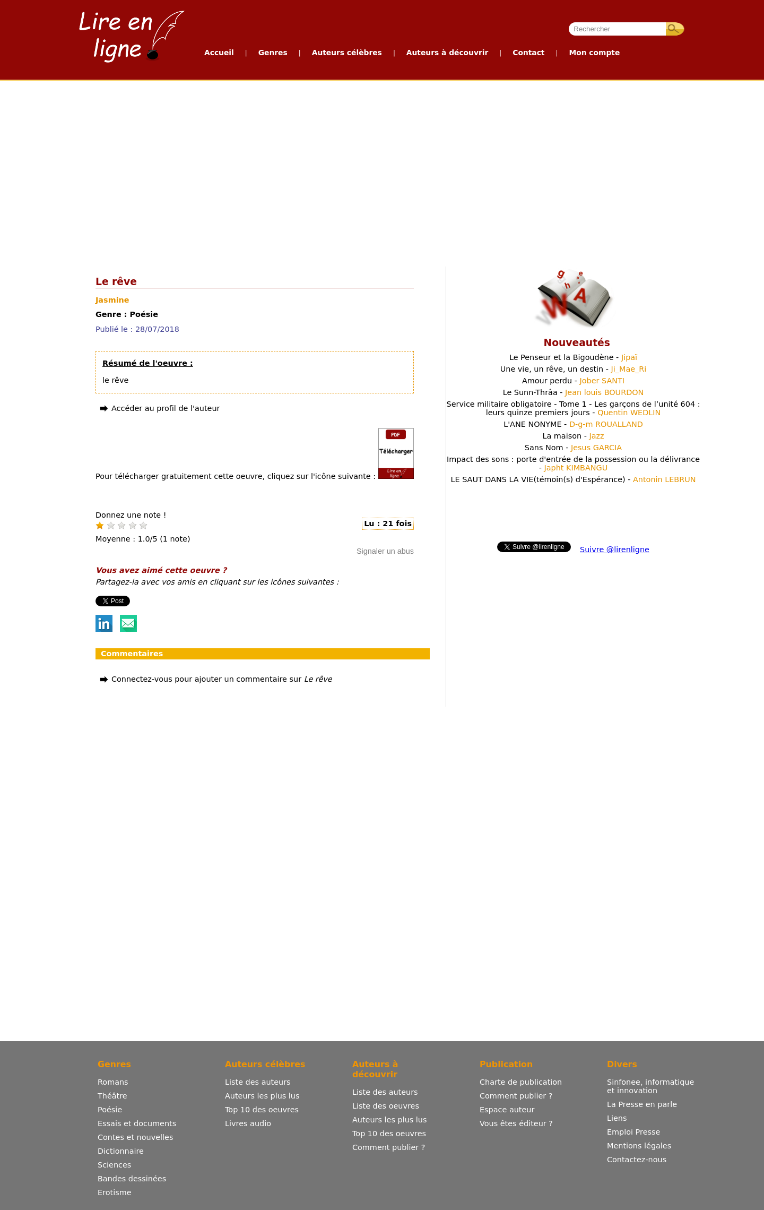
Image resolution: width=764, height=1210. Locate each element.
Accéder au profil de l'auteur (165, 408)
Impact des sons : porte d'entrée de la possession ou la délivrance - (573, 463)
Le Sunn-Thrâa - (573, 392)
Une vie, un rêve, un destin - (573, 369)
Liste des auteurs (258, 1082)
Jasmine (112, 300)
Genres (273, 52)
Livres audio (248, 1123)
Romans (113, 1082)
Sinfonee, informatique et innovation (650, 1086)
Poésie (110, 1109)
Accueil (219, 52)
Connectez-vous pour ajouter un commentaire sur (221, 679)
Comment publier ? (388, 1147)
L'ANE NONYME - (573, 424)
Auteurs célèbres (347, 52)
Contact (528, 52)
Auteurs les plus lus (262, 1096)
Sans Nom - (573, 447)
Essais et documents (137, 1123)
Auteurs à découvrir (447, 52)
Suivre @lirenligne (614, 549)
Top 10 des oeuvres (262, 1109)
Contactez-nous (636, 1159)
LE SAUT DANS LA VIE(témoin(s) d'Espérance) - (573, 479)
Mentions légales (639, 1146)
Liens (617, 1118)
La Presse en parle (642, 1104)
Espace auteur (507, 1109)
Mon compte (594, 52)
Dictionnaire (121, 1151)
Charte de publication (521, 1082)
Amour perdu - (573, 380)
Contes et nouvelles (135, 1137)
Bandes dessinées (132, 1178)
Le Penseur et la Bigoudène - (573, 357)
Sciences (114, 1165)
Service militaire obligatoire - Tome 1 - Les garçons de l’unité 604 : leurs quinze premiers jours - (573, 408)
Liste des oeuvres (385, 1106)
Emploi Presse (633, 1132)
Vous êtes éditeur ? (516, 1123)
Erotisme (115, 1192)
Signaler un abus (385, 551)
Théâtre (112, 1096)
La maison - (573, 436)
